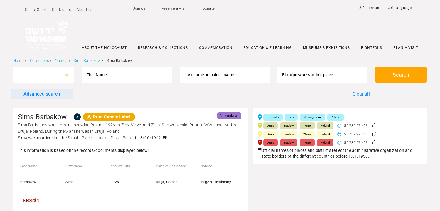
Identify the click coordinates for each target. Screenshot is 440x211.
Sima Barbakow (87, 60)
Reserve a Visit (173, 8)
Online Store (35, 10)
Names (61, 60)
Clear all (361, 94)
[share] (77, 116)
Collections (39, 60)
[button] (164, 138)
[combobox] (38, 74)
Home (18, 60)
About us (84, 10)
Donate (208, 8)
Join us (139, 8)
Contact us (61, 10)
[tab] (31, 200)
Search (401, 75)
